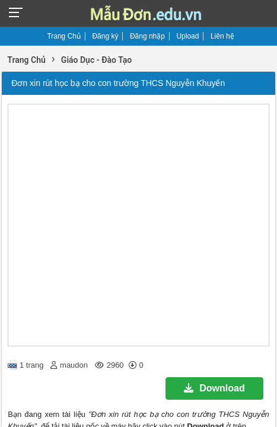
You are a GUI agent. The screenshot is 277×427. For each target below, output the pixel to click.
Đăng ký (105, 36)
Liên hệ (222, 36)
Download (214, 388)
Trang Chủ (64, 36)
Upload (187, 36)
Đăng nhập (147, 36)
